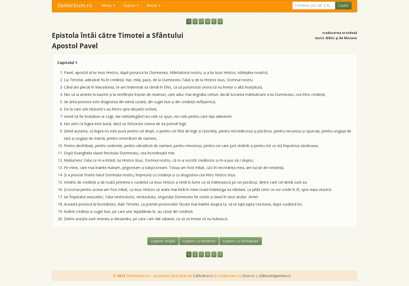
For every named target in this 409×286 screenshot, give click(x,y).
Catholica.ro (203, 275)
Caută (343, 5)
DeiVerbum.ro (74, 5)
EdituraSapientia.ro (275, 275)
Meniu (108, 5)
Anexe (154, 5)
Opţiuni (131, 5)
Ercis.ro (248, 275)
